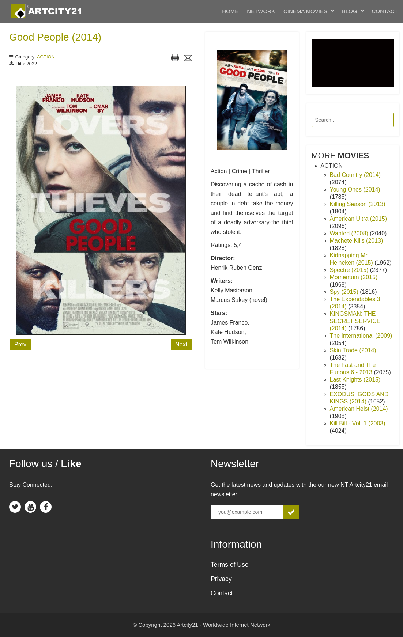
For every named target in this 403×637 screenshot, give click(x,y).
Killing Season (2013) (357, 204)
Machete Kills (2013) (356, 241)
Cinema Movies (305, 11)
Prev (20, 344)
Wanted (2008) (350, 233)
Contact (385, 11)
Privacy (221, 579)
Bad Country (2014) (355, 175)
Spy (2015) (345, 292)
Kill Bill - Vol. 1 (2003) (357, 423)
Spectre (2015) (350, 270)
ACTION (46, 57)
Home (230, 11)
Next (181, 344)
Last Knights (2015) (355, 379)
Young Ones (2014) (355, 189)
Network (261, 11)
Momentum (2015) (354, 277)
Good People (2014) (55, 37)
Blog (349, 11)
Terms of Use (230, 564)
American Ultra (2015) (358, 219)
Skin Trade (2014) (353, 350)
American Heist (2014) (359, 409)
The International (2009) (361, 336)
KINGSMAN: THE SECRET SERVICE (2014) (355, 321)
